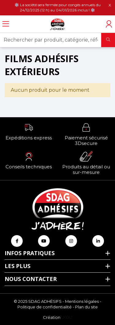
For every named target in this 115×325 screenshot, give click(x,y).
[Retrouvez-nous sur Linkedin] (98, 241)
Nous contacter (31, 279)
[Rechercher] (108, 40)
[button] (29, 131)
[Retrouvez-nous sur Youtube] (44, 241)
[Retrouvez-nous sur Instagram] (71, 241)
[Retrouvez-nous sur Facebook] (17, 241)
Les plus (17, 266)
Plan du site (86, 306)
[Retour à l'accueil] (57, 24)
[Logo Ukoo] (66, 317)
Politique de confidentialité (44, 306)
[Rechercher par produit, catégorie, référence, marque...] (51, 40)
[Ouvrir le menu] (5, 24)
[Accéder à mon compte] (109, 24)
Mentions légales (82, 301)
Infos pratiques (30, 253)
